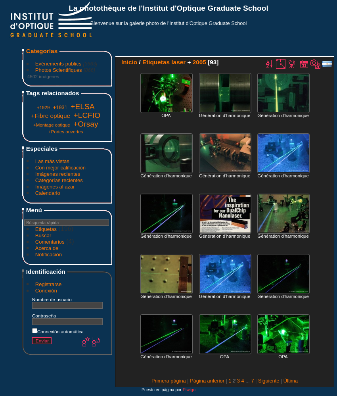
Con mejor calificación (60, 168)
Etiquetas (46, 229)
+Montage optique (51, 125)
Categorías (41, 51)
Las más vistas (52, 161)
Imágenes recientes (57, 174)
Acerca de (47, 248)
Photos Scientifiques (58, 70)
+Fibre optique (50, 115)
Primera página (168, 381)
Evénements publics (58, 64)
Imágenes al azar (55, 187)
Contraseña (44, 315)
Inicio (129, 62)
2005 (199, 62)
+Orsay (85, 124)
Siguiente (268, 381)
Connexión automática (58, 331)
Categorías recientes (59, 180)
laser (178, 62)
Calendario (47, 193)
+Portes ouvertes (65, 131)
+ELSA (82, 106)
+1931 (60, 107)
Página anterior (207, 381)
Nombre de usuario (52, 299)
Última (290, 381)
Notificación (48, 255)
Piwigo (189, 389)
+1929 (43, 107)
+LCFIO (87, 115)
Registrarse (48, 284)
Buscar (43, 235)
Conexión (46, 291)
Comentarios (50, 242)
